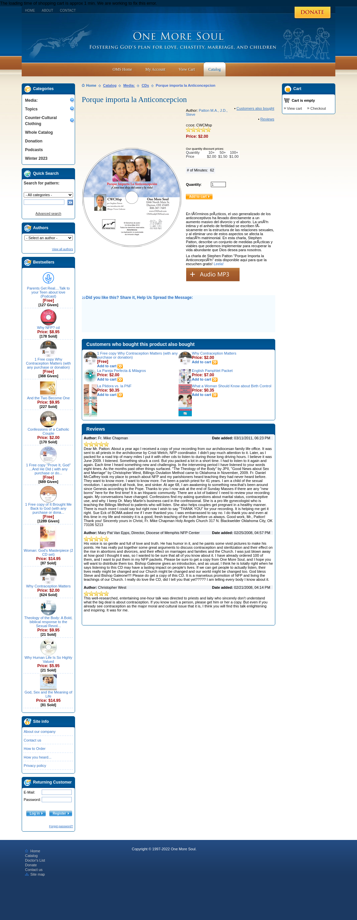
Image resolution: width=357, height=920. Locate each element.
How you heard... (37, 757)
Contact (68, 10)
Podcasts (34, 149)
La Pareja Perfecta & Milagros (121, 371)
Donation (33, 141)
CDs (145, 85)
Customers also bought (255, 108)
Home (30, 10)
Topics (31, 109)
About (47, 10)
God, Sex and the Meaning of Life (48, 694)
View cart (294, 108)
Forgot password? (61, 826)
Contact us (32, 740)
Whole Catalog (39, 132)
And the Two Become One (48, 398)
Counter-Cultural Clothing (41, 120)
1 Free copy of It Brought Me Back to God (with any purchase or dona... (48, 508)
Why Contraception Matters (48, 586)
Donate (31, 865)
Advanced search (48, 213)
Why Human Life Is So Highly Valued (48, 659)
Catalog (109, 85)
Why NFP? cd (48, 328)
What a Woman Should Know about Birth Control (231, 386)
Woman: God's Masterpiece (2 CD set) (48, 552)
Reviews (267, 119)
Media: (31, 100)
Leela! (219, 264)
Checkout (318, 108)
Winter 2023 (36, 158)
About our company (39, 732)
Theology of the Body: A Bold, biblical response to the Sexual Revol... (48, 622)
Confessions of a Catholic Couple (48, 431)
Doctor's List (35, 860)
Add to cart (110, 366)
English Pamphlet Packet (212, 371)
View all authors (62, 249)
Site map (35, 874)
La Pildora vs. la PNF (114, 386)
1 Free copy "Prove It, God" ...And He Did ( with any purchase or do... (48, 469)
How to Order (34, 749)
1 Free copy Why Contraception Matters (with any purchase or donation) (48, 363)
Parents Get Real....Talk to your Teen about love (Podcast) (48, 292)
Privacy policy (35, 766)
